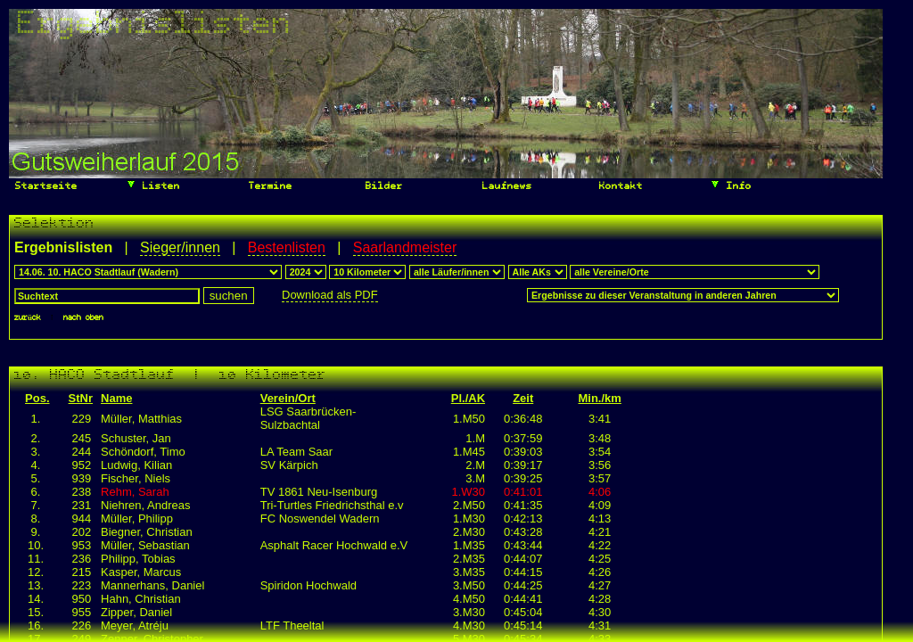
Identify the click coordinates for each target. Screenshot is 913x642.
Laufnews (504, 187)
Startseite (43, 187)
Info (731, 184)
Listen (153, 184)
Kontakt (618, 187)
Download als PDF (330, 294)
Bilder (381, 187)
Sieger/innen (180, 247)
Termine (267, 187)
